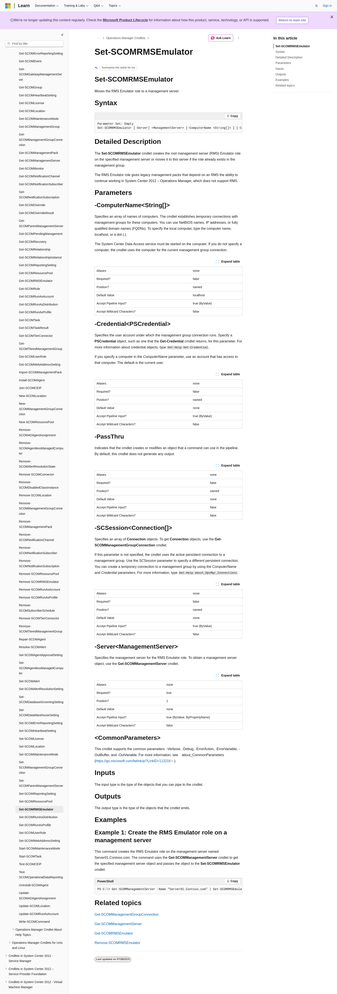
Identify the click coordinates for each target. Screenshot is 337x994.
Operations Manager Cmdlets (126, 38)
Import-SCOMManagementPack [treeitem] (40, 360)
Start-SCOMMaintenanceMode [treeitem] (39, 836)
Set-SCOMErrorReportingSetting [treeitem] (41, 711)
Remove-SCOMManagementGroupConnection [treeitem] (41, 497)
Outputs (281, 74)
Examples (282, 80)
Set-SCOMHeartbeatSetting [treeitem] (37, 719)
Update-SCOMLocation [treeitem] (34, 894)
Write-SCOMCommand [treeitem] (34, 910)
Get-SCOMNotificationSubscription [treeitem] (39, 182)
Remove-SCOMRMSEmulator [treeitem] (39, 570)
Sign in (327, 5)
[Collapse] (62, 35)
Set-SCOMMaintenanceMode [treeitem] (38, 742)
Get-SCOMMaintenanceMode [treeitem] (38, 107)
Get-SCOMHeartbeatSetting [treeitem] (37, 83)
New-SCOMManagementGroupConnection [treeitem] (41, 397)
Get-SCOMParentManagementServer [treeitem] (41, 211)
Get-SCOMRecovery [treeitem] (32, 230)
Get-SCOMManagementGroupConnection (127, 914)
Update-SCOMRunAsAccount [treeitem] (38, 902)
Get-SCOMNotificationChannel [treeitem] (39, 164)
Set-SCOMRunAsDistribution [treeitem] (38, 805)
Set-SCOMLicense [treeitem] (31, 727)
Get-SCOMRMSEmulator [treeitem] (35, 269)
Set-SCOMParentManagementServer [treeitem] (41, 771)
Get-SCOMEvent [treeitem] (30, 49)
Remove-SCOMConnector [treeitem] (36, 462)
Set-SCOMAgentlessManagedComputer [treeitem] (41, 656)
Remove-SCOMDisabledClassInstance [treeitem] (38, 473)
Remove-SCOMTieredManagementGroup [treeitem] (40, 617)
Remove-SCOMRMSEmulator (117, 943)
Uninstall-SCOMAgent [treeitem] (33, 873)
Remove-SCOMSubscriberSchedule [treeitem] (37, 596)
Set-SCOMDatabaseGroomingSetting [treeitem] (41, 687)
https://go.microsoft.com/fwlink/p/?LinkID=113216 (133, 761)
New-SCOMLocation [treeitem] (32, 384)
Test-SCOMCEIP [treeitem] (30, 852)
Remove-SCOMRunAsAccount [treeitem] (39, 577)
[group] (168, 126)
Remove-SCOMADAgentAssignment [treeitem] (37, 420)
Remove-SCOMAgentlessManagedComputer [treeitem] (41, 436)
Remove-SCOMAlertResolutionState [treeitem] (37, 452)
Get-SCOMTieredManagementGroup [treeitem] (40, 334)
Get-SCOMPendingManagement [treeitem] (40, 222)
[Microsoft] (8, 6)
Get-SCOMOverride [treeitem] (32, 193)
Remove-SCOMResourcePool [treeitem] (39, 562)
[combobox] (34, 43)
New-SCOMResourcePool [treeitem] (36, 410)
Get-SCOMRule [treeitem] (29, 277)
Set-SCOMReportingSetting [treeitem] (37, 782)
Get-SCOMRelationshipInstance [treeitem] (40, 245)
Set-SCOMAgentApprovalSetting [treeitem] (41, 643)
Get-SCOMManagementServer (118, 924)
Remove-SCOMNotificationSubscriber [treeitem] (38, 538)
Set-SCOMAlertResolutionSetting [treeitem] (41, 677)
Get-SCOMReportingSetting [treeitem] (37, 253)
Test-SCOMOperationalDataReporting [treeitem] (41, 863)
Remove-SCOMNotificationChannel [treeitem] (36, 525)
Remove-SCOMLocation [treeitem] (35, 483)
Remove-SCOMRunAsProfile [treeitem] (38, 585)
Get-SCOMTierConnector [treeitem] (36, 324)
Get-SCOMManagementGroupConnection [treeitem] (41, 128)
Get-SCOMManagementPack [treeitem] (38, 141)
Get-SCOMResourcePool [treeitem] (36, 261)
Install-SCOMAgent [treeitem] (32, 368)
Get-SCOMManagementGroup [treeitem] (39, 115)
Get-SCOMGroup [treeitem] (30, 75)
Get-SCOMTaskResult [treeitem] (34, 316)
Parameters (283, 63)
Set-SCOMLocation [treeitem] (32, 734)
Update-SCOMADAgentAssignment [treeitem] (37, 883)
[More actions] (238, 38)
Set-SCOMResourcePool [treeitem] (35, 789)
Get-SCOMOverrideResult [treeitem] (36, 201)
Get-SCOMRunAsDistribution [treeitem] (38, 292)
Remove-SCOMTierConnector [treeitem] (39, 606)
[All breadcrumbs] (98, 38)
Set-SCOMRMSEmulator (293, 46)
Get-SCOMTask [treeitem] (29, 308)
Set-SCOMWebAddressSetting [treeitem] (39, 829)
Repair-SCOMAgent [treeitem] (32, 627)
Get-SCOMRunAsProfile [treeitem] (35, 300)
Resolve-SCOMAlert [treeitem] (32, 635)
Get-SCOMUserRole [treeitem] (32, 345)
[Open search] (316, 6)
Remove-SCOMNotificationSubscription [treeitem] (39, 551)
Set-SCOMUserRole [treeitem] (32, 821)
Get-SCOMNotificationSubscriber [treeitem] (41, 172)
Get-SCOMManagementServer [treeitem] (39, 148)
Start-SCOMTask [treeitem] (30, 844)
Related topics (285, 85)
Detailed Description (289, 57)
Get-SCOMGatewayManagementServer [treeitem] (40, 63)
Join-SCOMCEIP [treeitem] (30, 376)
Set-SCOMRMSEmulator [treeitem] (36, 797)
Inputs (280, 68)
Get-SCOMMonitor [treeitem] (31, 156)
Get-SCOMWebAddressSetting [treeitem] (39, 352)
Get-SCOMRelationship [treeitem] (34, 237)
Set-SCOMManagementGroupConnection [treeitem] (41, 756)
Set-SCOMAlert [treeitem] (29, 669)
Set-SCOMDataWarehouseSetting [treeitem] (39, 700)
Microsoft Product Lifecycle (125, 20)
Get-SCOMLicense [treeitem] (31, 91)
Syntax (280, 51)
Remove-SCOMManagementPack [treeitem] (35, 512)
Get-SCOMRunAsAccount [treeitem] (36, 284)
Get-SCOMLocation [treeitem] (32, 99)
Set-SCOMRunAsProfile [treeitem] (35, 813)
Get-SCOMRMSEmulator (114, 933)
